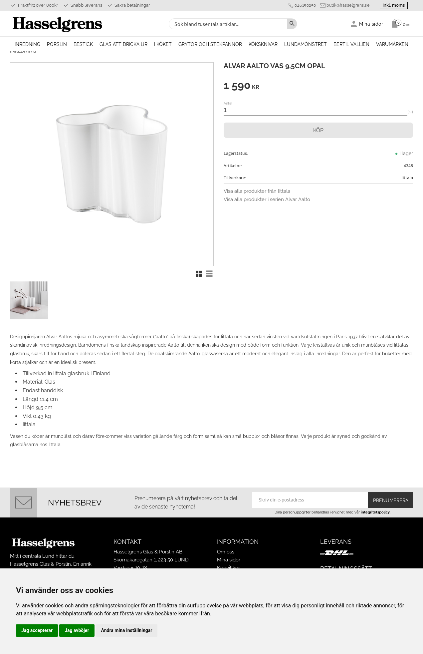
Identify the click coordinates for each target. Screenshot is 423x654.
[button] (198, 273)
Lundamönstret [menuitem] (305, 44)
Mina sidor (228, 560)
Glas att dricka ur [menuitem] (123, 44)
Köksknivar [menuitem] (263, 44)
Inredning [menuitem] (27, 44)
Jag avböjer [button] (77, 630)
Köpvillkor (228, 568)
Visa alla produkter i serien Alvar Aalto (267, 199)
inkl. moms (394, 5)
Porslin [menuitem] (57, 44)
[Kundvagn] (399, 23)
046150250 (305, 5)
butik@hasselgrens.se (347, 5)
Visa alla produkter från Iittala (257, 191)
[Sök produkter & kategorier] (227, 24)
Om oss (225, 552)
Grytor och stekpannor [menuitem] (210, 44)
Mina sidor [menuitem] (371, 24)
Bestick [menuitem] (83, 44)
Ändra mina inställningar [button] (126, 630)
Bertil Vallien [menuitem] (351, 44)
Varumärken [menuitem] (392, 44)
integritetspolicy (375, 512)
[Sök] (292, 24)
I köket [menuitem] (163, 44)
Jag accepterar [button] (37, 630)
